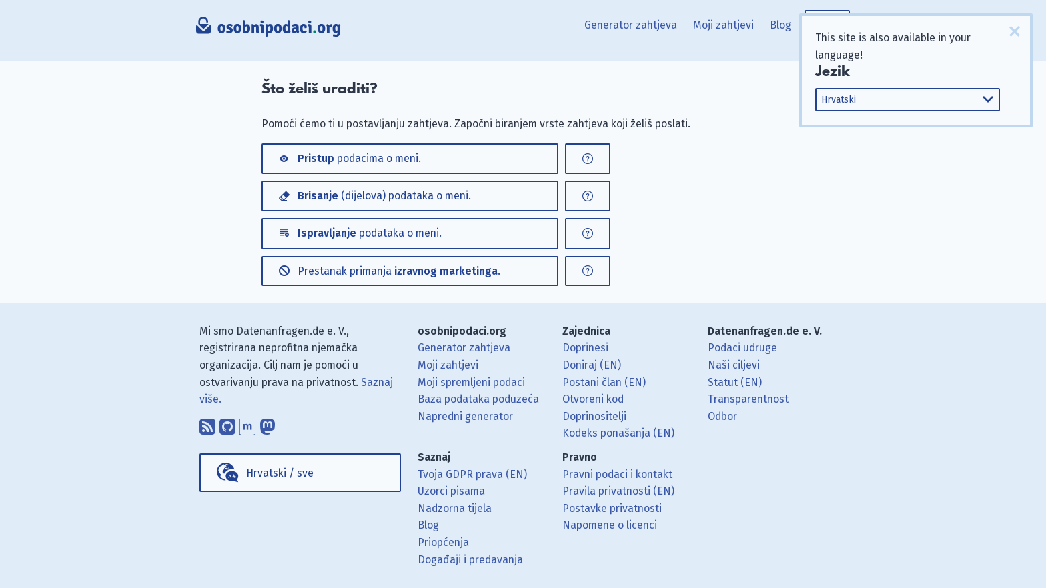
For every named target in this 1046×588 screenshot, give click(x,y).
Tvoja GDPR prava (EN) (472, 474)
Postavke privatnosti (612, 508)
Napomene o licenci (609, 525)
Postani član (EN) (604, 382)
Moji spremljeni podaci (471, 382)
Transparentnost (748, 399)
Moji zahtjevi (723, 25)
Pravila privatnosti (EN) (618, 491)
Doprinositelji (594, 416)
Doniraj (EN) (591, 365)
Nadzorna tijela (455, 508)
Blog (780, 25)
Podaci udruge (742, 347)
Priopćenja (443, 542)
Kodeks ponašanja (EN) (618, 433)
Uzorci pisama (451, 491)
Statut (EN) (735, 382)
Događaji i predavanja (470, 559)
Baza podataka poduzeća (478, 399)
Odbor (722, 416)
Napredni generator (465, 416)
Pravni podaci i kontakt (617, 474)
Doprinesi (585, 347)
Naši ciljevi (734, 365)
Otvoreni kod (593, 399)
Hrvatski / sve (280, 473)
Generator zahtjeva (630, 25)
